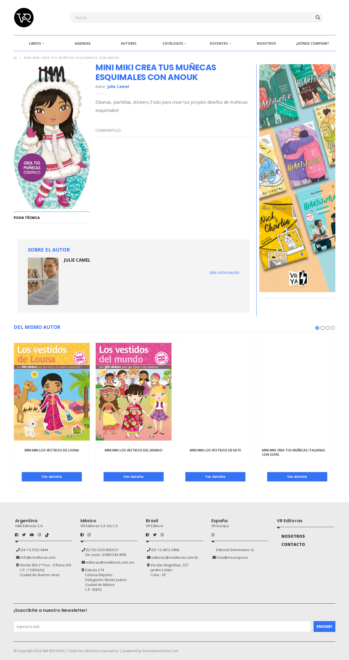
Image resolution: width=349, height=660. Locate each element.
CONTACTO (293, 544)
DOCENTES (219, 43)
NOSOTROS (266, 43)
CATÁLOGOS (173, 43)
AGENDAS (83, 43)
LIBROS (35, 43)
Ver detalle (52, 476)
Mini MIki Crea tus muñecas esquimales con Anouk (71, 58)
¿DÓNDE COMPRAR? (312, 43)
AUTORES (128, 43)
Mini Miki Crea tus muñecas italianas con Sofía (293, 452)
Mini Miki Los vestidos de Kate (215, 450)
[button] (317, 328)
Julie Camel (118, 86)
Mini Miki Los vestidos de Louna (52, 450)
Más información (224, 272)
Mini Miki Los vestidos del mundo (134, 450)
